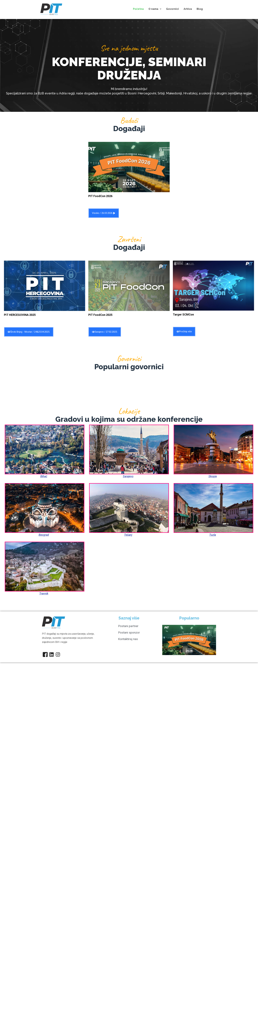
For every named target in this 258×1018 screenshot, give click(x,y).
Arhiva (188, 8)
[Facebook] (45, 654)
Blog (200, 8)
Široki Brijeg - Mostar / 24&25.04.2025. (29, 331)
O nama (154, 8)
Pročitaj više (184, 331)
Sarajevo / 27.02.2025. (104, 331)
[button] (155, 9)
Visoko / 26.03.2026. (103, 213)
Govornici (172, 8)
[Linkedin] (51, 654)
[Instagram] (57, 654)
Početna (138, 8)
